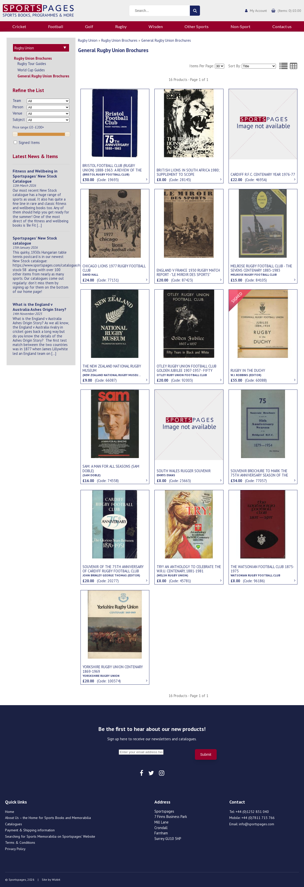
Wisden (156, 26)
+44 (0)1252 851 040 (252, 811)
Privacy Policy (15, 849)
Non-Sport (240, 26)
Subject (19, 119)
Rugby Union (87, 40)
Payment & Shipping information (30, 830)
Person (18, 106)
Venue (17, 113)
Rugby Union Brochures (33, 58)
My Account (258, 10)
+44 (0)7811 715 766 (258, 817)
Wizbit (56, 879)
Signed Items (27, 142)
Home (9, 811)
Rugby (121, 26)
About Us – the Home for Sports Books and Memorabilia (48, 817)
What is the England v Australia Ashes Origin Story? (39, 307)
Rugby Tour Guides (31, 63)
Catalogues (13, 824)
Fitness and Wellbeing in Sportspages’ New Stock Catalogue (35, 176)
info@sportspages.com (256, 824)
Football (55, 26)
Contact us (282, 26)
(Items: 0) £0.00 (289, 10)
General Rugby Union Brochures (43, 76)
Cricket (19, 26)
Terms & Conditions (20, 842)
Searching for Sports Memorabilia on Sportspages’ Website (50, 836)
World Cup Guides (31, 70)
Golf (89, 26)
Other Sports (197, 26)
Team (17, 100)
